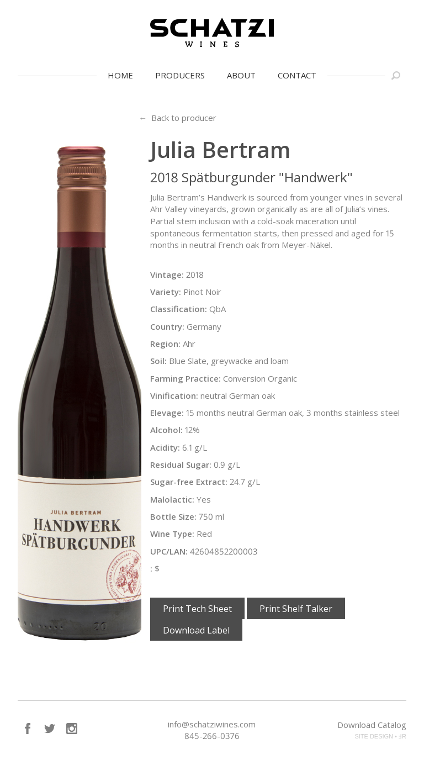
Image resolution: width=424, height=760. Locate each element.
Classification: (178, 308)
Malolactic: (172, 499)
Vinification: (174, 395)
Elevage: (167, 412)
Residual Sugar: (180, 464)
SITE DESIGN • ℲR (380, 736)
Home (120, 75)
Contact (297, 75)
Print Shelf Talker (295, 609)
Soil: (158, 360)
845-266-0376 (212, 735)
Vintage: (167, 274)
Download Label (196, 630)
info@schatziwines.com (212, 724)
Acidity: (165, 447)
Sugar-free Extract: (188, 481)
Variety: (165, 291)
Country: (167, 326)
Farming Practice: (185, 378)
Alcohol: (166, 429)
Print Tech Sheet (197, 609)
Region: (165, 343)
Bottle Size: (173, 516)
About (241, 75)
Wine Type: (172, 533)
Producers (180, 75)
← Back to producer (177, 117)
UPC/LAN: (169, 551)
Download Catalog (371, 724)
